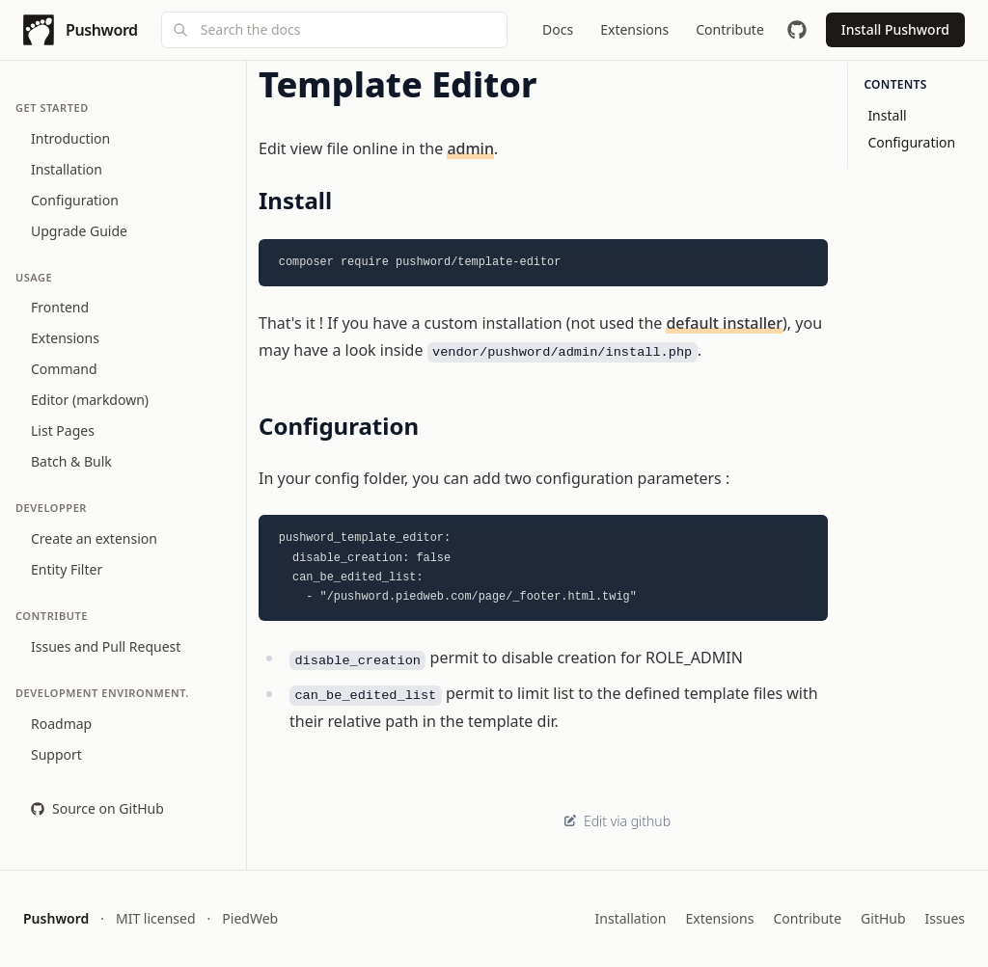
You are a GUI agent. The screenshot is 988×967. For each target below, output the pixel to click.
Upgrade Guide (79, 231)
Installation (66, 169)
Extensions (65, 338)
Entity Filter (66, 569)
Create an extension (94, 538)
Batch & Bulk (71, 461)
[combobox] (334, 30)
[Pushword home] (80, 29)
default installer (724, 323)
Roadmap (61, 723)
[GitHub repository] (797, 30)
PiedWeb (250, 918)
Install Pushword (895, 29)
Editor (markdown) (90, 399)
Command (64, 369)
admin (470, 148)
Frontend (60, 307)
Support (56, 754)
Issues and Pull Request (105, 646)
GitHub (883, 918)
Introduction (70, 138)
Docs (557, 29)
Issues (945, 918)
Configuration (75, 200)
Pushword (56, 918)
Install (886, 115)
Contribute (807, 918)
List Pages (63, 430)
